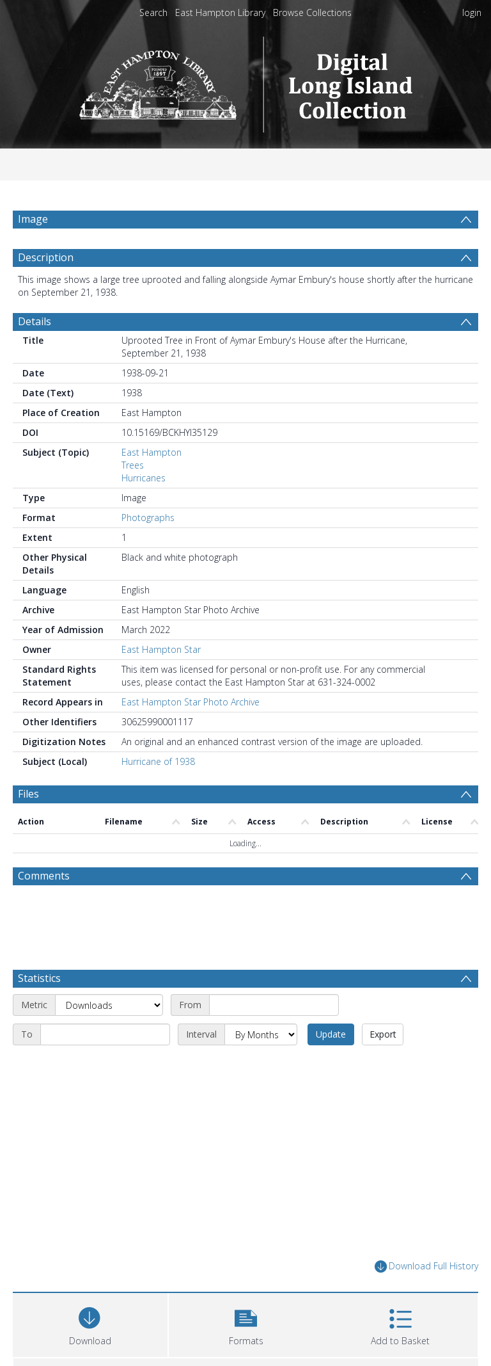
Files (28, 794)
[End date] (105, 983)
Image (33, 219)
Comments (44, 876)
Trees (132, 465)
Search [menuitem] (153, 12)
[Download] (90, 1272)
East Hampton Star (161, 649)
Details (34, 321)
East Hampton (151, 452)
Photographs (148, 517)
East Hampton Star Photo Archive (190, 702)
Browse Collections (312, 12)
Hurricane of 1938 (158, 761)
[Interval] (260, 983)
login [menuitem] (471, 12)
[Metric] (109, 954)
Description (46, 257)
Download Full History (426, 1215)
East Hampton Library (220, 12)
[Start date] (274, 954)
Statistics (39, 927)
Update (331, 983)
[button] (246, 1272)
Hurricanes (143, 478)
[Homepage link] (245, 81)
